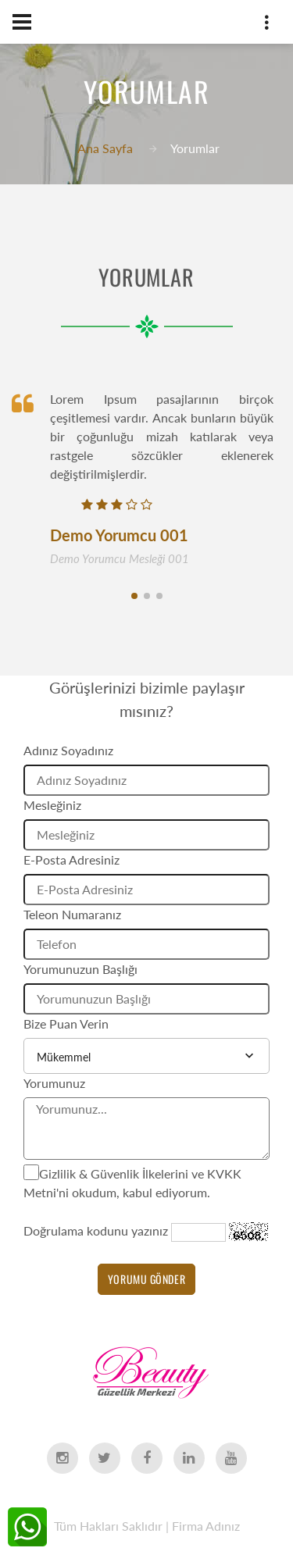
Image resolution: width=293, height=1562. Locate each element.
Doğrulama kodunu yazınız (95, 1230)
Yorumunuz (54, 1082)
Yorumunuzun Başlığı (80, 968)
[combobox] (146, 1056)
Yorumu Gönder (146, 1279)
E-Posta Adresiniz (71, 859)
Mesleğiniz (52, 804)
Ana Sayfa (105, 148)
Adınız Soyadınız (68, 750)
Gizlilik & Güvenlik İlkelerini (113, 1173)
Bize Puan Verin (66, 1023)
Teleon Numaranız (72, 914)
